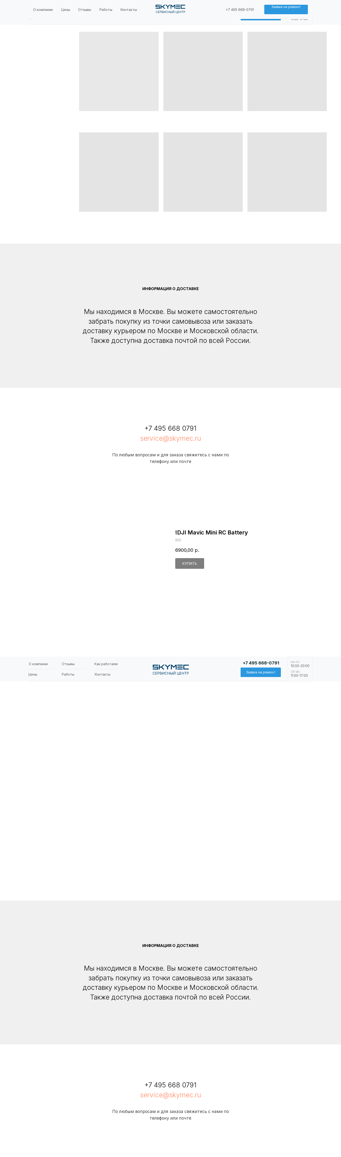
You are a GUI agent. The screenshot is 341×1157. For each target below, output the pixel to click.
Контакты (102, 18)
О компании (38, 7)
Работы (68, 18)
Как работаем (106, 7)
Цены (32, 18)
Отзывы (68, 7)
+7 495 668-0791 (261, 6)
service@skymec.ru (170, 438)
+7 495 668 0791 (170, 428)
